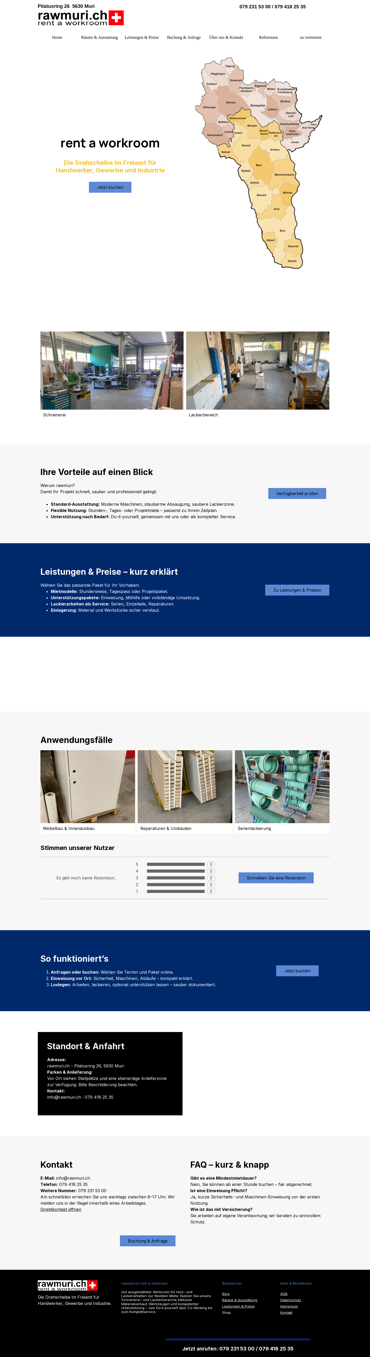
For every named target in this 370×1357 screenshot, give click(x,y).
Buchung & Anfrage (184, 37)
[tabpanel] (118, 6)
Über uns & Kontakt (226, 37)
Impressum (289, 1306)
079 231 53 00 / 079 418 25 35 (272, 6)
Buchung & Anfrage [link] (147, 1240)
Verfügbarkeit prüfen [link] (297, 493)
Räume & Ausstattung (99, 37)
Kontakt (286, 1312)
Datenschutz (290, 1300)
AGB (284, 1294)
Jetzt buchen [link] (297, 970)
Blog (225, 1294)
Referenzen (268, 37)
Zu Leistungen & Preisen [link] (297, 590)
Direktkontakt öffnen (60, 1209)
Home (57, 37)
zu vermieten (311, 37)
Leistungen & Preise (142, 37)
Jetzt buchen (110, 187)
